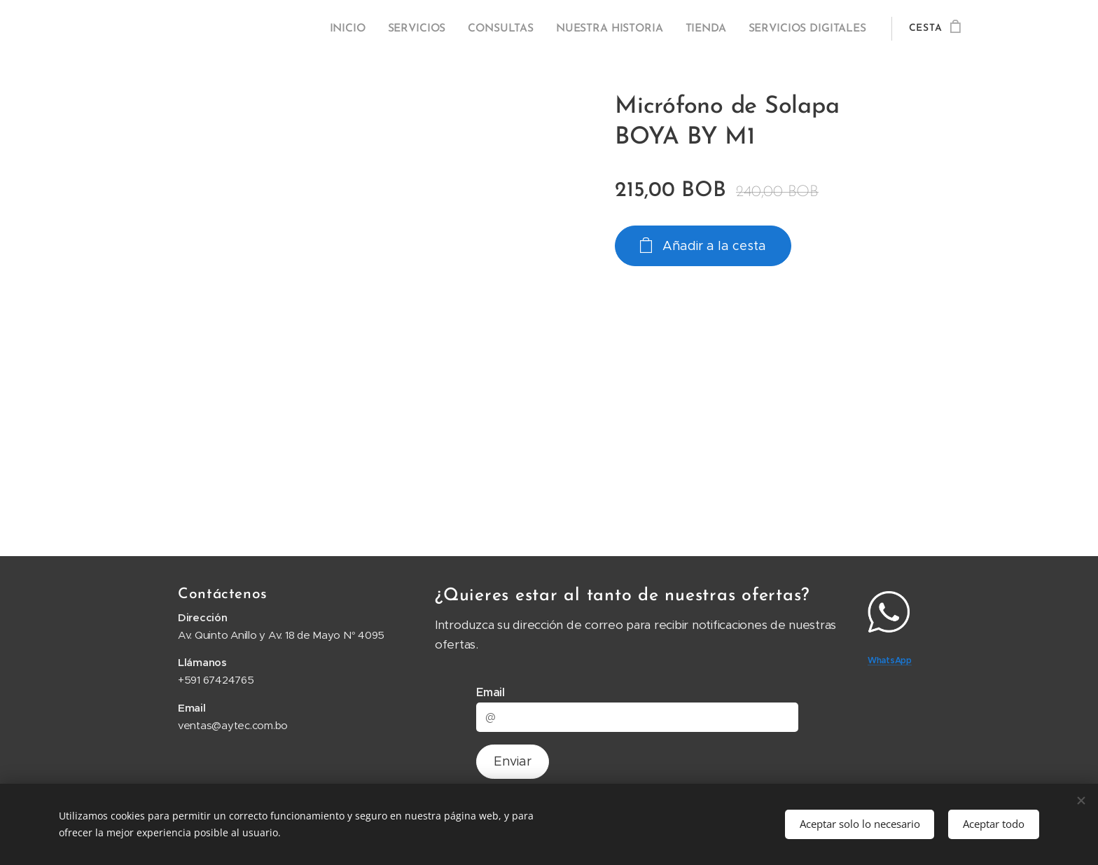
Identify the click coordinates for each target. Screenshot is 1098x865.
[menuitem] (362, 28)
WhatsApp (890, 661)
